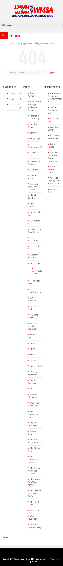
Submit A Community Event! (33, 414)
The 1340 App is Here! (33, 441)
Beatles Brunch (32, 125)
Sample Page (36, 366)
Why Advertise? (32, 517)
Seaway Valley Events (33, 373)
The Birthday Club (34, 449)
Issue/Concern (34, 292)
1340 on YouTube (32, 94)
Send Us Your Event (33, 381)
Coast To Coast (33, 154)
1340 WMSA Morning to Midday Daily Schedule (34, 106)
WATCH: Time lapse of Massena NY (54, 181)
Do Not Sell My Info (34, 213)
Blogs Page (35, 139)
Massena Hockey (33, 316)
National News (33, 336)
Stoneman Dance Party (33, 404)
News (32, 343)
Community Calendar (34, 162)
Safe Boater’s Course (52, 169)
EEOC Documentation (38, 559)
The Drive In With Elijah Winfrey (34, 482)
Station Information (33, 395)
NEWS (33, 349)
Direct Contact (31, 205)
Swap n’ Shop (32, 432)
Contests (13, 93)
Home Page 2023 (34, 282)
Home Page (35, 263)
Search (52, 72)
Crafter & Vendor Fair (53, 137)
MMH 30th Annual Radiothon (33, 326)
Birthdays (34, 133)
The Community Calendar (33, 459)
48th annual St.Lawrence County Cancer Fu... (55, 97)
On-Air (33, 360)
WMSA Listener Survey (34, 526)
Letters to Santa (33, 307)
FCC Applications (33, 239)
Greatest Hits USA (33, 256)
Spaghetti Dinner (54, 128)
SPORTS (34, 389)
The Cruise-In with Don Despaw (34, 471)
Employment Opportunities (34, 230)
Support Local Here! (33, 424)
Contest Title (53, 190)
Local (11, 99)
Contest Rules (33, 176)
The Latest (14, 105)
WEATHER (35, 510)
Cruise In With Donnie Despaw (33, 187)
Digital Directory (32, 196)
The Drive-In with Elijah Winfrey (34, 493)
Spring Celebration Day (53, 110)
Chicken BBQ (53, 120)
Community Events (37, 272)
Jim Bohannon (32, 299)
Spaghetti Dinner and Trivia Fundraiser (54, 157)
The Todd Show (33, 503)
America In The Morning (33, 117)
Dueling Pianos (52, 145)
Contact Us (35, 170)
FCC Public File (34, 247)
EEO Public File (34, 222)
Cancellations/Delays (37, 147)
